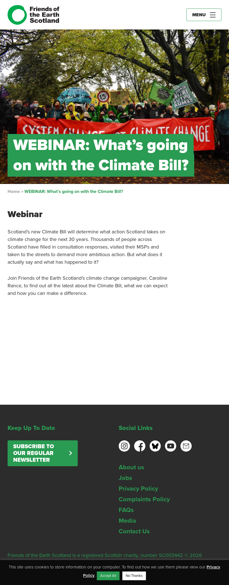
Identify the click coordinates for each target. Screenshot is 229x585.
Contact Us (134, 531)
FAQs (126, 510)
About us (131, 467)
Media (127, 520)
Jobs (125, 478)
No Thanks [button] (134, 575)
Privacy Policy (138, 488)
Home (14, 191)
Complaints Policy (144, 499)
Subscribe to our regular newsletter (33, 453)
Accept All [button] (108, 575)
